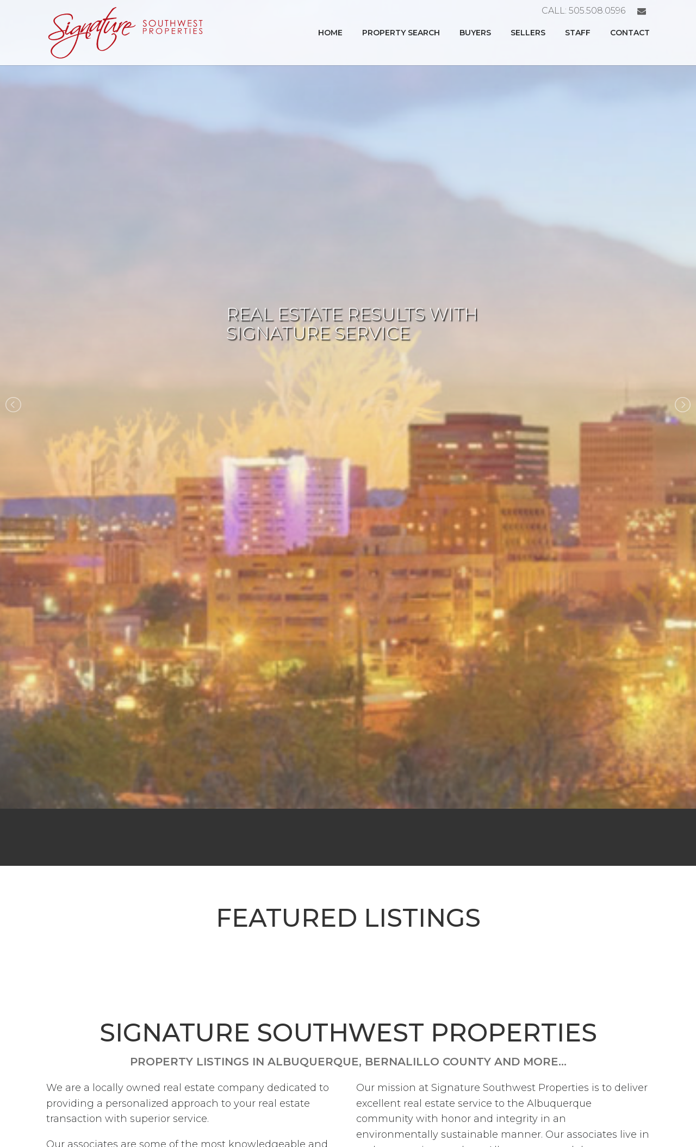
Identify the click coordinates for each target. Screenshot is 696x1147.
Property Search (401, 33)
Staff (578, 33)
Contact (630, 33)
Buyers (475, 33)
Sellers (528, 33)
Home (330, 33)
